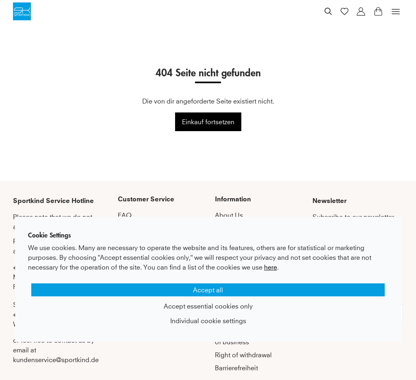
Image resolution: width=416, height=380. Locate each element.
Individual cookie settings (208, 321)
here (270, 267)
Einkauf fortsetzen (208, 122)
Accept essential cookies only (208, 306)
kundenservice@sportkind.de (56, 360)
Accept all (208, 290)
